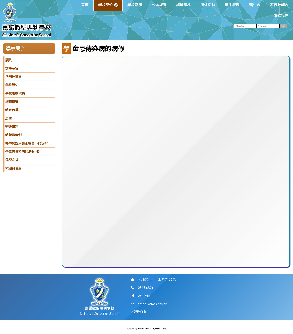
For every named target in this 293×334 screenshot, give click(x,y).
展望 (8, 118)
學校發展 (134, 5)
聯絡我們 (281, 16)
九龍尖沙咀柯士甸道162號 (157, 281)
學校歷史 (11, 85)
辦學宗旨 (11, 68)
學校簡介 (105, 7)
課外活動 (207, 7)
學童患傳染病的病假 (20, 152)
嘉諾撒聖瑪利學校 (26, 27)
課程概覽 (11, 102)
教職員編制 (13, 135)
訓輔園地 (183, 5)
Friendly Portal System (149, 328)
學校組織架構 (15, 93)
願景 (8, 60)
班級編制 (11, 127)
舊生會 (254, 5)
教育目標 (11, 110)
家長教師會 (279, 5)
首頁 (85, 5)
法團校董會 (13, 77)
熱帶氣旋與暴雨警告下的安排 (26, 143)
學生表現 (232, 7)
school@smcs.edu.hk (152, 305)
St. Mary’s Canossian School (26, 34)
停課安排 (11, 160)
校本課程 (159, 7)
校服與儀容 (13, 168)
